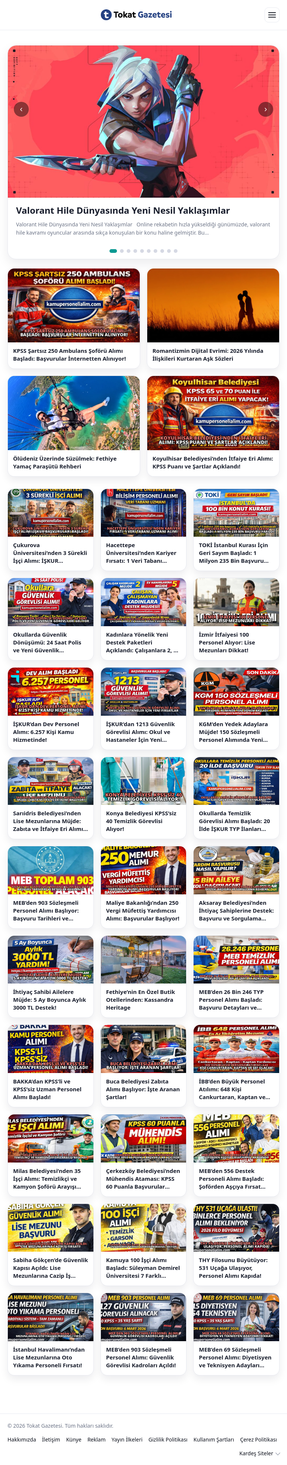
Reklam (96, 1439)
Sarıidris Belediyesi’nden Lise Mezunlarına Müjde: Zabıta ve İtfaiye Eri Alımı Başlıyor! (48, 821)
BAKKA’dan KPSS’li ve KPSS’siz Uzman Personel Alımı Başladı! (47, 1089)
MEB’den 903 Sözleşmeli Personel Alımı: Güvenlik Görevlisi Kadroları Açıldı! (141, 1357)
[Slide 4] (135, 251)
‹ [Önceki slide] (21, 109)
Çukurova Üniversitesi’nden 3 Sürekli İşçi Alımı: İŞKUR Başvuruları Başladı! (50, 553)
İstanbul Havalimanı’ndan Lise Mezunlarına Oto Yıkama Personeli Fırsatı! (49, 1357)
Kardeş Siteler (256, 1453)
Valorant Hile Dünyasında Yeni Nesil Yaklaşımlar (123, 210)
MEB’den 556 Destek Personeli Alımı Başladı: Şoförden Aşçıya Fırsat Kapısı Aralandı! (231, 1178)
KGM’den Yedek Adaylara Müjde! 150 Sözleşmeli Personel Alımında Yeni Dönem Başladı (233, 732)
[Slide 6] (149, 251)
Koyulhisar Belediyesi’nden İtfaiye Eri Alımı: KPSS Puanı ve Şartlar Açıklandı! (212, 462)
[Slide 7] (155, 251)
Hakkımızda (21, 1439)
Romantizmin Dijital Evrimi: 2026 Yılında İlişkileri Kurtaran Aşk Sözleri (207, 354)
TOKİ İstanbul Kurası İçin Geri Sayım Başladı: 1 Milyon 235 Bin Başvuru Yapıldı (233, 553)
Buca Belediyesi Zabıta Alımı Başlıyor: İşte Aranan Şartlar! (143, 1089)
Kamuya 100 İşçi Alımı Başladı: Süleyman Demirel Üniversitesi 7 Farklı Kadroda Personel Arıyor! (143, 1268)
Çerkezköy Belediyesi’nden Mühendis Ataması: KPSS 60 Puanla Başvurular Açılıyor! (143, 1178)
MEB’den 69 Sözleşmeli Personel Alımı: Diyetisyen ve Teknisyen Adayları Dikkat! (235, 1357)
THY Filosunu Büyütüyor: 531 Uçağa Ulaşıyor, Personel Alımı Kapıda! (233, 1267)
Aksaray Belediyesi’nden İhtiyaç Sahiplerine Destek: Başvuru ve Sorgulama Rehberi (236, 910)
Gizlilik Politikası (167, 1439)
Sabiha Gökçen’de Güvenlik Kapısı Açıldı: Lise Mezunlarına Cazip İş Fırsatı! (50, 1268)
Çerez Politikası (258, 1439)
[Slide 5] (142, 251)
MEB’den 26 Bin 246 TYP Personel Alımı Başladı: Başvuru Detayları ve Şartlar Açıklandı (231, 999)
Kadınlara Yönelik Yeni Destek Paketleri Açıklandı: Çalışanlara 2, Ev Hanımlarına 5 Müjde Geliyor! (143, 642)
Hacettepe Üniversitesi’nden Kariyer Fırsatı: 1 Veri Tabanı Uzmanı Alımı (141, 553)
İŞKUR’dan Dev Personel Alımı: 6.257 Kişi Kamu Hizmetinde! (46, 731)
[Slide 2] (122, 251)
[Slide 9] (169, 251)
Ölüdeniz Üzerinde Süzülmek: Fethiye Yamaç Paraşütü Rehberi (65, 462)
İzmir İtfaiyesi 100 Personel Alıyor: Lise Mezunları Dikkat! (227, 642)
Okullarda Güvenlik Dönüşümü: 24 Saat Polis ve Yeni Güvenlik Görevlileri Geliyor (47, 642)
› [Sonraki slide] (265, 109)
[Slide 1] (113, 251)
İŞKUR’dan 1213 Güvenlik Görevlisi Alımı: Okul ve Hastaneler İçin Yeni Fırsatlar (140, 732)
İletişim (51, 1439)
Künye (73, 1439)
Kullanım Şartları (214, 1439)
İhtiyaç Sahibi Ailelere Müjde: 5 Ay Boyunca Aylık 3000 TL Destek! (49, 999)
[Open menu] (272, 14)
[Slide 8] (162, 251)
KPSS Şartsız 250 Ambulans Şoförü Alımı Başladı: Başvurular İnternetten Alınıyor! (69, 354)
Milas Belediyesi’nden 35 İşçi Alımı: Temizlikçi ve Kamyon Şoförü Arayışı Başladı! (47, 1178)
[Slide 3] (128, 251)
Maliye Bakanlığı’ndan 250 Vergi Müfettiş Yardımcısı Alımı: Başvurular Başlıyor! (142, 910)
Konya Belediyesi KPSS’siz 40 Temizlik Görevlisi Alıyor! (141, 820)
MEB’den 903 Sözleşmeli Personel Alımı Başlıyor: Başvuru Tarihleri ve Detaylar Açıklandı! (46, 910)
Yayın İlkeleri (127, 1439)
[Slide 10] (176, 251)
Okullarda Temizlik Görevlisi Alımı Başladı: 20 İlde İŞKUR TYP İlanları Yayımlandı (234, 821)
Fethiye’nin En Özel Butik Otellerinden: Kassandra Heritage (140, 999)
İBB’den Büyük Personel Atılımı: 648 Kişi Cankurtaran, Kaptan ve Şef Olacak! (232, 1089)
